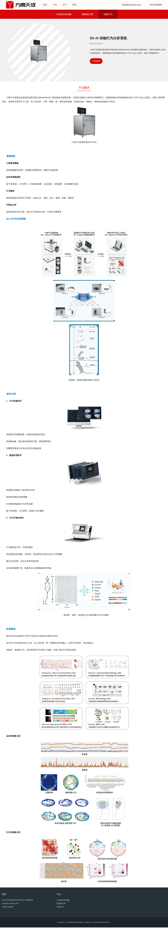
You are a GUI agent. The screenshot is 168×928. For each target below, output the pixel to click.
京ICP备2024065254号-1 (101, 923)
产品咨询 (96, 61)
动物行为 (108, 15)
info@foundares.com (10, 904)
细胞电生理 (87, 15)
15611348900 (7, 907)
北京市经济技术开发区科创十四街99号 (17, 901)
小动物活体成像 (64, 15)
